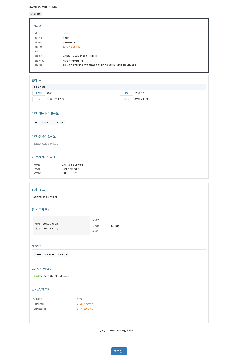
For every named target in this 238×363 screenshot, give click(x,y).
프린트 (119, 351)
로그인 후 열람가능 (71, 47)
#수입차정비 (35, 14)
